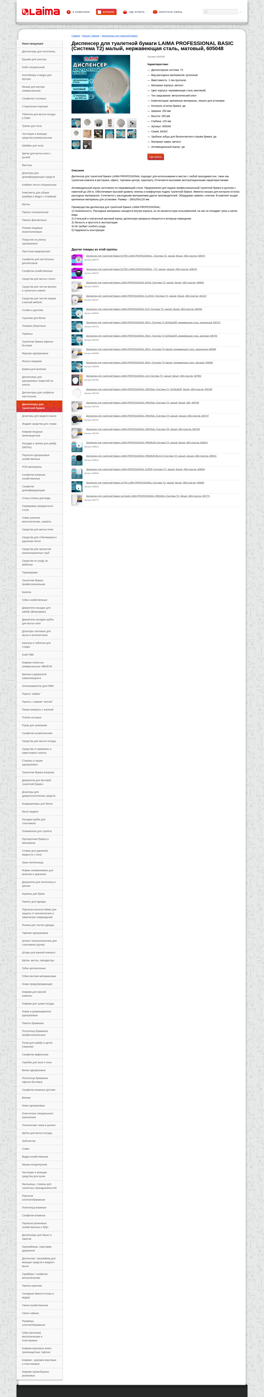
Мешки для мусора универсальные (33, 88)
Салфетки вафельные (35, 1054)
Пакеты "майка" (31, 693)
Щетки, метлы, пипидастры (38, 960)
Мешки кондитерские (34, 1164)
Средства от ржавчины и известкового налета (36, 750)
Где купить (155, 156)
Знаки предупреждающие (37, 984)
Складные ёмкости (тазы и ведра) (38, 1295)
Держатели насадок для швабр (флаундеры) (36, 609)
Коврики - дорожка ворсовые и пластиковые (39, 1362)
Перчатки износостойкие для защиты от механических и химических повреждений (39, 913)
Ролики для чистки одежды (38, 925)
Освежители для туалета (37, 831)
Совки (25, 1148)
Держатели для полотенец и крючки (39, 884)
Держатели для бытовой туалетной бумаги (36, 782)
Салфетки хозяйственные (37, 270)
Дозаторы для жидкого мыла (39, 415)
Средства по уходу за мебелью (35, 562)
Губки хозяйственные (34, 599)
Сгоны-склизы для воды (36, 498)
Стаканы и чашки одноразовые (32, 762)
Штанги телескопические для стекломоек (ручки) (39, 942)
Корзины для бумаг (33, 893)
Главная (76, 36)
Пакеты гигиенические (35, 212)
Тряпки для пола (32, 125)
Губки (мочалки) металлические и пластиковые (32, 1336)
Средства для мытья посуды (39, 741)
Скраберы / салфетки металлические (34, 1276)
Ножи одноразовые (33, 1105)
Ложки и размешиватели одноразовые (36, 1013)
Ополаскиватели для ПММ (38, 685)
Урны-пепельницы (33, 862)
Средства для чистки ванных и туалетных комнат (39, 288)
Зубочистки (29, 1140)
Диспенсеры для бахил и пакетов (37, 1237)
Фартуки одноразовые (35, 353)
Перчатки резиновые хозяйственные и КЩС (35, 1225)
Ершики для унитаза (34, 59)
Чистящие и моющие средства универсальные (37, 135)
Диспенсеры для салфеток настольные (38, 394)
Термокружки (30, 572)
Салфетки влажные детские (38, 1089)
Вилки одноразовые (34, 1070)
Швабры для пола (32, 145)
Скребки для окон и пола (37, 1062)
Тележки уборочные (34, 325)
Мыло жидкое (30, 811)
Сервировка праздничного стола (37, 508)
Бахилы (26, 592)
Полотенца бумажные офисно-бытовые (35, 1080)
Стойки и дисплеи (32, 310)
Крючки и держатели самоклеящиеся (34, 676)
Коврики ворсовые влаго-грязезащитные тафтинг (37, 1350)
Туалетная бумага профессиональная (33, 582)
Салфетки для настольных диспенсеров (38, 261)
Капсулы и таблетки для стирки (36, 644)
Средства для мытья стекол (38, 278)
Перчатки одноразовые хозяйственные (36, 457)
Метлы (26, 204)
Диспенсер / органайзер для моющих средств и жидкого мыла (39, 1262)
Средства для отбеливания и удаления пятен (39, 539)
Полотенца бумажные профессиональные (35, 1033)
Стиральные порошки (35, 106)
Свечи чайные (30, 1313)
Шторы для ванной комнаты (38, 952)
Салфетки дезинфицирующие (33, 488)
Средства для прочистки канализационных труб (36, 551)
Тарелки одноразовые (35, 932)
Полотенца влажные (34, 1207)
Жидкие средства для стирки (39, 423)
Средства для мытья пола (37, 529)
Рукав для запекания (34, 725)
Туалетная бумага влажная (38, 772)
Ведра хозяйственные (35, 1156)
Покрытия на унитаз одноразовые (34, 241)
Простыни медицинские (36, 251)
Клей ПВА (28, 654)
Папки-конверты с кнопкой (37, 709)
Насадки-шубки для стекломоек (33, 821)
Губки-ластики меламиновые (39, 976)
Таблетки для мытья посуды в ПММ (39, 116)
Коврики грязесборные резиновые (35, 1373)
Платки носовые (31, 717)
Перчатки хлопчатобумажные (33, 1197)
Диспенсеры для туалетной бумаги (33, 406)
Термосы (27, 333)
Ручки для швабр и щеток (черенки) (37, 1044)
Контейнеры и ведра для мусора (37, 77)
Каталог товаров (90, 36)
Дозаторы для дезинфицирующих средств (38, 175)
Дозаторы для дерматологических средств (38, 793)
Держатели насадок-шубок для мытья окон (38, 621)
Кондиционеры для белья (37, 803)
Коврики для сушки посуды (38, 1003)
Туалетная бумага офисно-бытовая (38, 343)
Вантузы (27, 165)
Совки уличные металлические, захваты (36, 519)
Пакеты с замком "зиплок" (37, 701)
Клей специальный (33, 67)
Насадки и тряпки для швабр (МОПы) (39, 445)
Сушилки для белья (33, 318)
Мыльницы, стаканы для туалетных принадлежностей (39, 1186)
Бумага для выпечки (34, 369)
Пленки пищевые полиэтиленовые (32, 229)
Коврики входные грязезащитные (32, 433)
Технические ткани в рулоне (39, 1125)
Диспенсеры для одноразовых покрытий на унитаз (37, 380)
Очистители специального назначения (37, 1115)
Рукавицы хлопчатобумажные (33, 1323)
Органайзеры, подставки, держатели (37, 1248)
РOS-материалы (32, 466)
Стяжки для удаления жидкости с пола (35, 852)
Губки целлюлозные (34, 968)
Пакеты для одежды (34, 901)
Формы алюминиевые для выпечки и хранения (37, 872)
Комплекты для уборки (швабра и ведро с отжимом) (39, 194)
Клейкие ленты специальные (39, 184)
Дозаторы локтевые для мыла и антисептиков (36, 633)
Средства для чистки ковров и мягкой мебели (39, 300)
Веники (26, 1097)
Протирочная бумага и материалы (35, 841)
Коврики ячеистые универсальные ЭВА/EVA (37, 664)
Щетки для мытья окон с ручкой (36, 155)
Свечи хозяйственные (35, 1305)
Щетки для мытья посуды (37, 1133)
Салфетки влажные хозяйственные (33, 476)
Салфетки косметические (37, 733)
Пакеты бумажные (33, 1023)
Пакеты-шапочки (32, 1285)
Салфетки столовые (34, 98)
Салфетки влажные (33, 1215)
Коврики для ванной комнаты (34, 993)
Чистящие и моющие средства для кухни (34, 1174)
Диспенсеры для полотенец (38, 51)
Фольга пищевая (32, 361)
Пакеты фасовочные (34, 220)
